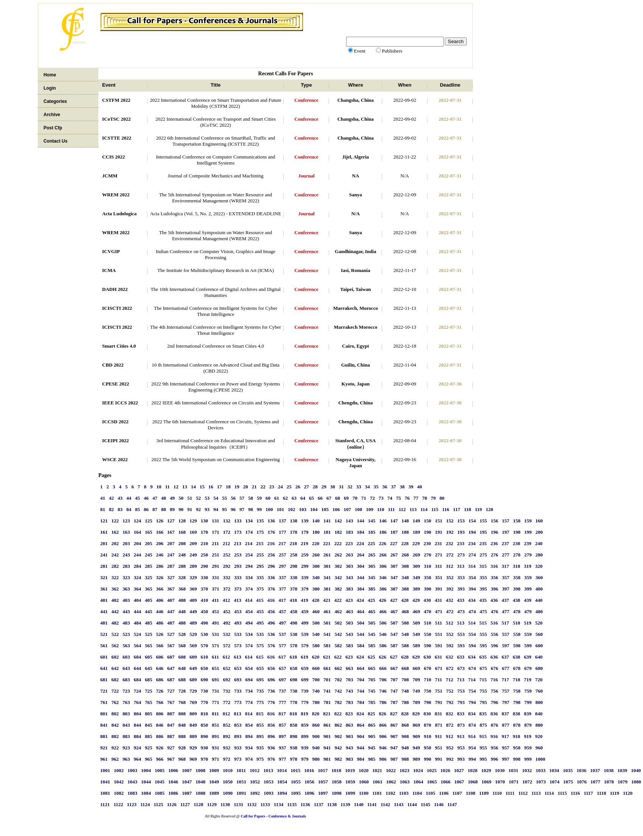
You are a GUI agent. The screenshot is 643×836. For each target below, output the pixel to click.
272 (450, 555)
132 (227, 521)
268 (405, 555)
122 (115, 521)
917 (505, 736)
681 (104, 679)
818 (293, 713)
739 (305, 691)
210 (204, 543)
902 (338, 736)
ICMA (109, 270)
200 (539, 532)
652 (227, 668)
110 (380, 509)
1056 (309, 782)
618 (293, 657)
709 (416, 679)
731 (215, 691)
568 (182, 645)
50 (181, 498)
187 (394, 532)
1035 (568, 770)
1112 (523, 793)
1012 (254, 770)
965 (148, 759)
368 (182, 589)
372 (227, 589)
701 (327, 679)
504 (361, 623)
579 (305, 645)
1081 (105, 793)
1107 (457, 793)
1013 (268, 770)
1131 (238, 804)
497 (282, 623)
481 (104, 623)
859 (305, 725)
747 (394, 691)
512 (450, 623)
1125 (158, 804)
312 (450, 566)
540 (316, 634)
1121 (105, 804)
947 (394, 748)
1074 (554, 782)
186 (383, 532)
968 (182, 759)
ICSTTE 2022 (116, 138)
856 (271, 725)
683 (126, 679)
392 (450, 589)
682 (115, 679)
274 (472, 555)
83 (120, 509)
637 (505, 657)
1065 (432, 782)
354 (472, 577)
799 (528, 702)
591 (439, 645)
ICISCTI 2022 (117, 308)
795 (483, 702)
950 (428, 748)
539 (305, 634)
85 (137, 509)
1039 (622, 770)
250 (204, 555)
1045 (160, 782)
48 (163, 498)
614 (249, 657)
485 (148, 623)
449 (193, 611)
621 (327, 657)
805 (148, 713)
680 (539, 668)
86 (146, 509)
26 (297, 486)
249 (193, 555)
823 (349, 713)
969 (193, 759)
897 (282, 736)
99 (259, 509)
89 (172, 509)
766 (160, 702)
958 (517, 748)
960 (539, 748)
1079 (622, 782)
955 (483, 748)
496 (271, 623)
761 (104, 702)
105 (325, 509)
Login (49, 88)
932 (227, 748)
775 (260, 702)
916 (494, 736)
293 (238, 566)
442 (115, 611)
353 (461, 577)
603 (126, 657)
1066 (445, 782)
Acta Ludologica (119, 213)
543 (349, 634)
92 (198, 509)
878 (517, 725)
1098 (337, 793)
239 (527, 543)
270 (428, 555)
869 (416, 725)
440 (539, 600)
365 (148, 589)
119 (478, 509)
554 (472, 634)
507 (394, 623)
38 (402, 486)
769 (193, 702)
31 (341, 486)
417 (282, 600)
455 (260, 611)
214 (249, 543)
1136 (305, 804)
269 (416, 555)
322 (115, 577)
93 (207, 509)
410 (204, 600)
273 (461, 555)
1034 (554, 770)
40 (419, 486)
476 (495, 611)
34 (367, 486)
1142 (385, 804)
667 (394, 668)
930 (204, 748)
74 (389, 498)
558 (517, 634)
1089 (214, 793)
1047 (187, 782)
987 (394, 759)
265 (372, 555)
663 (349, 668)
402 (115, 600)
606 (160, 657)
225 (371, 543)
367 (171, 589)
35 (376, 486)
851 (215, 725)
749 (416, 691)
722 (115, 691)
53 (207, 498)
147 (394, 521)
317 (505, 566)
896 (271, 736)
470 (428, 611)
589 (416, 645)
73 (381, 498)
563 (126, 645)
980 (316, 759)
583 (349, 645)
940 (316, 748)
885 (148, 736)
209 (193, 543)
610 (204, 657)
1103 (403, 793)
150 (428, 521)
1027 (459, 770)
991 (439, 759)
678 (517, 668)
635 (483, 657)
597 (505, 645)
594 (472, 645)
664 (361, 668)
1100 (363, 793)
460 (316, 611)
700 (316, 679)
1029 (486, 770)
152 (450, 521)
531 (215, 634)
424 (360, 600)
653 (238, 668)
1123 (132, 804)
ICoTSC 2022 (116, 119)
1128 (198, 804)
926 (160, 748)
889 (193, 736)
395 (483, 589)
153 (461, 521)
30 (332, 486)
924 (137, 748)
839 (527, 713)
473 (461, 611)
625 (371, 657)
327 (171, 577)
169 (193, 532)
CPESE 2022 (115, 384)
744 (361, 691)
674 (472, 668)
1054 (282, 782)
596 (495, 645)
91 (189, 509)
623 (349, 657)
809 (193, 713)
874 (472, 725)
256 (271, 555)
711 (438, 679)
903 (349, 736)
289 (193, 566)
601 (104, 657)
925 (148, 748)
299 (305, 566)
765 (148, 702)
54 (215, 498)
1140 (358, 804)
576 (271, 645)
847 (171, 725)
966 (160, 759)
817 (282, 713)
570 (204, 645)
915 (483, 736)
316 (494, 566)
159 (528, 521)
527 (171, 634)
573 (238, 645)
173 (238, 532)
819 (304, 713)
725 (148, 691)
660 (316, 668)
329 (193, 577)
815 (260, 713)
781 (327, 702)
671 (439, 668)
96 (233, 509)
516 (494, 623)
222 (338, 543)
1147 (452, 804)
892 (227, 736)
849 (193, 725)
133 (238, 521)
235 (483, 543)
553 (461, 634)
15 (202, 486)
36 (384, 486)
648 (182, 668)
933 (238, 748)
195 (483, 532)
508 (405, 623)
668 (405, 668)
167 (171, 532)
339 (305, 577)
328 (182, 577)
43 (120, 498)
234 (472, 543)
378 (294, 589)
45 (137, 498)
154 (472, 521)
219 (304, 543)
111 (391, 509)
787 (394, 702)
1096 (309, 793)
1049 (214, 782)
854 (249, 725)
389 (416, 589)
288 (182, 566)
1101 (377, 793)
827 (394, 713)
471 (439, 611)
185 (372, 532)
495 (260, 623)
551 (439, 634)
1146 (438, 804)
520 (539, 623)
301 (327, 566)
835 (483, 713)
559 (528, 634)
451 (215, 611)
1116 (575, 793)
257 (282, 555)
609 (193, 657)
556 (495, 634)
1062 (391, 782)
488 (182, 623)
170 (204, 532)
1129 (211, 804)
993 (461, 759)
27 (306, 486)
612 (226, 657)
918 (516, 736)
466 (383, 611)
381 (327, 589)
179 (305, 532)
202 (115, 543)
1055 (296, 782)
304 (361, 566)
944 (361, 748)
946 (383, 748)
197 (505, 532)
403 (126, 600)
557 (505, 634)
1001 (105, 770)
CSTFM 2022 (116, 100)
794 (472, 702)
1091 (241, 793)
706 (383, 679)
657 (282, 668)
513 (460, 623)
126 (160, 521)
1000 (540, 759)
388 (405, 589)
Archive (51, 114)
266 (383, 555)
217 (282, 543)
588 (405, 645)
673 (461, 668)
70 (355, 498)
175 (260, 532)
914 (472, 736)
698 (294, 679)
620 (316, 657)
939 (305, 748)
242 (115, 555)
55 (224, 498)
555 (483, 634)
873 (461, 725)
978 (294, 759)
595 (483, 645)
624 (360, 657)
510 (428, 623)
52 (198, 498)
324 (137, 577)
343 (349, 577)
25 (289, 486)
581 (327, 645)
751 (439, 691)
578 (294, 645)
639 (527, 657)
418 (293, 600)
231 (438, 543)
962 (115, 759)
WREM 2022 (116, 194)
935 (260, 748)
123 (126, 521)
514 (472, 623)
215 (260, 543)
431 (438, 600)
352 (450, 577)
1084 (146, 793)
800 (539, 702)
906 (383, 736)
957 (505, 748)
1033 (540, 770)
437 (505, 600)
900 (316, 736)
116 (445, 509)
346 (383, 577)
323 (126, 577)
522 (115, 634)
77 (415, 498)
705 (372, 679)
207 (171, 543)
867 (394, 725)
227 (394, 543)
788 (405, 702)
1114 (549, 793)
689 (193, 679)
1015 (295, 770)
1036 (581, 770)
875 (483, 725)
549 (416, 634)
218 (293, 543)
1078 (609, 782)
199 (528, 532)
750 (428, 691)
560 (539, 634)
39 (410, 486)
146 (383, 521)
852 (227, 725)
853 (238, 725)
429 (416, 600)
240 (539, 543)
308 (405, 566)
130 (204, 521)
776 (271, 702)
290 (204, 566)
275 (483, 555)
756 (495, 691)
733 (238, 691)
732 (227, 691)
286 (160, 566)
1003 (132, 770)
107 (347, 509)
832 (450, 713)
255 (260, 555)
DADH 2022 (115, 289)
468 (405, 611)
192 (450, 532)
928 (182, 748)
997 (505, 759)
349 (416, 577)
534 (249, 634)
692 (227, 679)
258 (294, 555)
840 (539, 713)
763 (126, 702)
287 (171, 566)
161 (104, 532)
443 (126, 611)
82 (111, 509)
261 (327, 555)
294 (249, 566)
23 (271, 486)
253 (238, 555)
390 (428, 589)
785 (372, 702)
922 (115, 748)
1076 (582, 782)
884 (137, 736)
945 (372, 748)
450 (204, 611)
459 (305, 611)
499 (305, 623)
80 (442, 498)
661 (327, 668)
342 (338, 577)
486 (160, 623)
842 (115, 725)
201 (104, 543)
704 (361, 679)
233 (460, 543)
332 (227, 577)
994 (472, 759)
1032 (527, 770)
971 (215, 759)
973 (238, 759)
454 (249, 611)
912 (450, 736)
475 (483, 611)
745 (372, 691)
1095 (296, 793)
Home (49, 75)
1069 (486, 782)
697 (282, 679)
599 (528, 645)
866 (383, 725)
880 (539, 725)
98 (250, 509)
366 (160, 589)
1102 (390, 793)
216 (271, 543)
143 (349, 521)
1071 (514, 782)
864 (361, 725)
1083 (132, 793)
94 (215, 509)
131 (215, 521)
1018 (336, 770)
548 (405, 634)
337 (282, 577)
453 (238, 611)
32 (350, 486)
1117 (588, 793)
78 (424, 498)
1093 (268, 793)
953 (461, 748)
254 (249, 555)
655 (260, 668)
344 (361, 577)
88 (163, 509)
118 (467, 509)
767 (171, 702)
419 (304, 600)
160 (539, 521)
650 (204, 668)
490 (204, 623)
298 (294, 566)
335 (260, 577)
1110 (497, 793)
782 (338, 702)
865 (372, 725)
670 (428, 668)
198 (517, 532)
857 (282, 725)
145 (372, 521)
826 (383, 713)
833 (460, 713)
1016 (309, 770)
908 (405, 736)
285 (148, 566)
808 (182, 713)
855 (260, 725)
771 (215, 702)
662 (338, 668)
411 (215, 600)
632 (450, 657)
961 (104, 759)
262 (338, 555)
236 (494, 543)
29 (324, 486)
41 (102, 498)
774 (249, 702)
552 (450, 634)
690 (204, 679)
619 (304, 657)
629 (416, 657)
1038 (608, 770)
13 (184, 486)
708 (405, 679)
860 (316, 725)
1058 (337, 782)
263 (349, 555)
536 (271, 634)
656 (271, 668)
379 (305, 589)
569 (193, 645)
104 (314, 509)
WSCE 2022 (115, 459)
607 (171, 657)
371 (215, 589)
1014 (282, 770)
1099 (350, 793)
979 (305, 759)
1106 (444, 793)
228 (405, 543)
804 (137, 713)
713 (460, 679)
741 (327, 691)
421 (327, 600)
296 (271, 566)
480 (539, 611)
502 (338, 623)
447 (171, 611)
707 (394, 679)
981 (327, 759)
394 (472, 589)
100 (269, 509)
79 (433, 498)
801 (104, 713)
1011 (241, 770)
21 (254, 486)
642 (115, 668)
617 (282, 657)
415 (260, 600)
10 (159, 486)
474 (472, 611)
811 (215, 713)
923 (126, 748)
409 (193, 600)
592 (450, 645)
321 (104, 577)
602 (115, 657)
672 (450, 668)
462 (338, 611)
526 (160, 634)
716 (494, 679)
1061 (377, 782)
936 (271, 748)
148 (405, 521)
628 (405, 657)
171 (215, 532)
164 (137, 532)
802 (115, 713)
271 (439, 555)
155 (483, 521)
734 (249, 691)
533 (238, 634)
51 (189, 498)
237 (505, 543)
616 (271, 657)
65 (311, 498)
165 (148, 532)
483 (126, 623)
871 (439, 725)
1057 (323, 782)
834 (472, 713)
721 (104, 691)
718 (516, 679)
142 (338, 521)
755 (483, 691)
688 (182, 679)
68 (337, 498)
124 (137, 521)
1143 (399, 804)
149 (416, 521)
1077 (595, 782)
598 (517, 645)
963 (126, 759)
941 (327, 748)
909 (416, 736)
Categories (55, 101)
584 (361, 645)
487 (171, 623)
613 (237, 657)
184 (361, 532)
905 (372, 736)
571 (215, 645)
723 (126, 691)
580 (316, 645)
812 (226, 713)
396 (495, 589)
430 (427, 600)
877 (505, 725)
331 (215, 577)
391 (439, 589)
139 (305, 521)
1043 (132, 782)
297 (282, 566)
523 (126, 634)
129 (193, 521)
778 (294, 702)
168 (182, 532)
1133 (265, 804)
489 (193, 623)
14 (193, 486)
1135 (292, 804)
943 (349, 748)
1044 (146, 782)
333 (238, 577)
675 (483, 668)
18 (228, 486)
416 (271, 600)
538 (294, 634)
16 (210, 486)
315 (483, 566)
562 (115, 645)
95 (224, 509)
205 (148, 543)
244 (137, 555)
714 (472, 679)
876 (495, 725)
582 (338, 645)
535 (260, 634)
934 (249, 748)
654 (249, 668)
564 (137, 645)
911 (438, 736)
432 (450, 600)
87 (154, 509)
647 (171, 668)
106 (336, 509)
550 (428, 634)
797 (505, 702)
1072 (527, 782)
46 (146, 498)
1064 (418, 782)
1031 (513, 770)
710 (428, 679)
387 (394, 589)
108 (358, 509)
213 (237, 543)
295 (260, 566)
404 (137, 600)
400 (539, 589)
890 (204, 736)
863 (349, 725)
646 (160, 668)
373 (238, 589)
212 (226, 543)
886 (160, 736)
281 (104, 566)
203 (126, 543)
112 (402, 509)
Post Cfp (52, 128)
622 (338, 657)
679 (528, 668)
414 (249, 600)
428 (405, 600)
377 (282, 589)
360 (539, 577)
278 (517, 555)
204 (137, 543)
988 (405, 759)
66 (320, 498)
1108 (470, 793)
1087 (187, 793)
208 (182, 543)
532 (227, 634)
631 (438, 657)
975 (260, 759)
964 (137, 759)
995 (483, 759)
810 (204, 713)
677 (505, 668)
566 (160, 645)
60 (268, 498)
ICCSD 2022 (115, 421)
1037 (595, 770)
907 (394, 736)
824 (360, 713)
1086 (173, 793)
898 (294, 736)
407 (171, 600)
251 (215, 555)
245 (148, 555)
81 (102, 509)
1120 (627, 793)
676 (495, 668)
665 (372, 668)
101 (280, 509)
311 (438, 566)
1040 (636, 770)
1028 (472, 770)
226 (383, 543)
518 (516, 623)
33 (358, 486)
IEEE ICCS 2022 (120, 403)
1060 (364, 782)
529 (193, 634)
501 (327, 623)
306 (383, 566)
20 (245, 486)
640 (539, 657)
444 (137, 611)
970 (204, 759)
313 (460, 566)
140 (316, 521)
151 (439, 521)
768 (182, 702)
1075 (568, 782)
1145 (425, 804)
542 (338, 634)
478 (517, 611)
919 (527, 736)
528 (182, 634)
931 (215, 748)
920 (539, 736)
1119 (614, 793)
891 (215, 736)
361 (104, 589)
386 (383, 589)
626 (383, 657)
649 (193, 668)
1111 (510, 793)
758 (517, 691)
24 (280, 486)
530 (204, 634)
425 (371, 600)
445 (148, 611)
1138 (332, 804)
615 (260, 657)
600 (539, 645)
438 (516, 600)
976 (271, 759)
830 (427, 713)
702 (338, 679)
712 (450, 679)
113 (413, 509)
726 (160, 691)
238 (516, 543)
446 (160, 611)
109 (370, 509)
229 (416, 543)
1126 (171, 804)
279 (528, 555)
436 (494, 600)
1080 (636, 782)
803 (126, 713)
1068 (473, 782)
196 (495, 532)
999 (528, 759)
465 (372, 611)
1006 (173, 770)
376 (271, 589)
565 (148, 645)
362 (115, 589)
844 (137, 725)
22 (263, 486)
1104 (417, 793)
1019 (350, 770)
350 (428, 577)
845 (148, 725)
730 (204, 691)
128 (182, 521)
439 (527, 600)
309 (416, 566)
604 (137, 657)
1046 (173, 782)
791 (439, 702)
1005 (160, 770)
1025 (431, 770)
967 (171, 759)
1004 (146, 770)
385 (372, 589)
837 (505, 713)
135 (260, 521)
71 (363, 498)
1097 (323, 793)
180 (316, 532)
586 (383, 645)
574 (249, 645)
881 (104, 736)
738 (294, 691)
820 (316, 713)
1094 (282, 793)
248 (182, 555)
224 (360, 543)
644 (137, 668)
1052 (255, 782)
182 (338, 532)
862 (338, 725)
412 (226, 600)
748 (405, 691)
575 (260, 645)
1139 (345, 804)
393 (461, 589)
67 (328, 498)
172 (227, 532)
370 (204, 589)
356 (495, 577)
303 (349, 566)
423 (349, 600)
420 (316, 600)
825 (371, 713)
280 (539, 555)
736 (271, 691)
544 (361, 634)
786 (383, 702)
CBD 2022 (113, 365)
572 (227, 645)
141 (327, 521)
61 (276, 498)
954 (472, 748)
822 (338, 713)
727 (171, 691)
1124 (145, 804)
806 (160, 713)
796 (495, 702)
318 (516, 566)
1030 (500, 770)
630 (427, 657)
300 (316, 566)
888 (182, 736)
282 (115, 566)
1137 (318, 804)
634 (472, 657)
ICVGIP (111, 251)
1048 (200, 782)
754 (472, 691)
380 (316, 589)
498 (294, 623)
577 (282, 645)
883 (126, 736)
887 (171, 736)
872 (450, 725)
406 (160, 600)
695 (260, 679)
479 (528, 611)
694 (249, 679)
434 (472, 600)
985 (372, 759)
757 (505, 691)
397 (505, 589)
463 (349, 611)
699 (305, 679)
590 (428, 645)
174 (249, 532)
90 (181, 509)
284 (137, 566)
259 (305, 555)
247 (171, 555)
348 (405, 577)
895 (260, 736)
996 (495, 759)
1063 (405, 782)
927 (171, 748)
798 (517, 702)
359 (528, 577)
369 (193, 589)
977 (282, 759)
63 (294, 498)
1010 (228, 770)
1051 (241, 782)
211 (215, 543)
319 (527, 566)
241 (104, 555)
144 (361, 521)
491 (215, 623)
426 (383, 600)
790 (428, 702)
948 (405, 748)
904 (361, 736)
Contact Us (55, 141)
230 (427, 543)
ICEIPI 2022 (115, 440)
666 (383, 668)
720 (539, 679)
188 (405, 532)
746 (383, 691)
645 (148, 668)
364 (137, 589)
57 (241, 498)
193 (461, 532)
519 (527, 623)
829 (416, 713)
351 (439, 577)
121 (104, 521)
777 (282, 702)
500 (316, 623)
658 (294, 668)
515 (483, 623)
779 (305, 702)
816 (271, 713)
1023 (404, 770)
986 (383, 759)
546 (383, 634)
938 (294, 748)
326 (160, 577)
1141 (372, 804)
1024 (418, 770)
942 (338, 748)
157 (505, 521)
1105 (430, 793)
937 (282, 748)
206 (160, 543)
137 (282, 521)
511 (438, 623)
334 (249, 577)
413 (237, 600)
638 (516, 657)
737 (282, 691)
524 (137, 634)
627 (394, 657)
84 (128, 509)
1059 (350, 782)
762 (115, 702)
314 (472, 566)
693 (238, 679)
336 (271, 577)
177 (282, 532)
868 (405, 725)
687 (171, 679)
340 (316, 577)
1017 (323, 770)
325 (148, 577)
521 (104, 634)
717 (505, 679)
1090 (228, 793)
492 (227, 623)
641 (104, 668)
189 (416, 532)
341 (327, 577)
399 (528, 589)
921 (104, 748)
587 (394, 645)
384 (361, 589)
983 (349, 759)
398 (517, 589)
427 (394, 600)
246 (160, 555)
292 (227, 566)
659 (305, 668)
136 (271, 521)
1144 (412, 804)
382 (338, 589)
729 (193, 691)
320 (539, 566)
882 (115, 736)
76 (407, 498)
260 (316, 555)
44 (128, 498)
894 (249, 736)
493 (238, 623)
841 (104, 725)
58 (250, 498)
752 (450, 691)
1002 (119, 770)
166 (160, 532)
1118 (601, 793)
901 (327, 736)
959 (528, 748)
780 (316, 702)
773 (238, 702)
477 (505, 611)
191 (439, 532)
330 (204, 577)
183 (349, 532)
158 (517, 521)
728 (182, 691)
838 (516, 713)
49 (172, 498)
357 (505, 577)
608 (182, 657)
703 (349, 679)
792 (450, 702)
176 (271, 532)
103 (303, 509)
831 (438, 713)
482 (115, 623)
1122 (118, 804)
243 (126, 555)
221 (327, 543)
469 (416, 611)
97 (241, 509)
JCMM (109, 176)
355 (483, 577)
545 (372, 634)
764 (137, 702)
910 (428, 736)
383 (349, 589)
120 (489, 509)
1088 (200, 793)
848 (182, 725)
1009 (214, 770)
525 (148, 634)
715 (483, 679)
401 (104, 600)
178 (294, 532)
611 (215, 657)
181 (327, 532)
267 (394, 555)
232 (450, 543)
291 (215, 566)
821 (327, 713)
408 (182, 600)
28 (315, 486)
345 (372, 577)
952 (450, 748)
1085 (160, 793)
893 (238, 736)
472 (450, 611)
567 (171, 645)
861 (327, 725)
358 (517, 577)
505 (372, 623)
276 (495, 555)
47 (154, 498)
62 (285, 498)
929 (193, 748)
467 (394, 611)
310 (428, 566)
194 (472, 532)
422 (338, 600)
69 (346, 498)
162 (115, 532)
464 (361, 611)
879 (528, 725)
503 (349, 623)
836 (494, 713)
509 (416, 623)
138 (294, 521)
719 (527, 679)
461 (327, 611)
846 (160, 725)
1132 (251, 804)
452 (227, 611)
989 (416, 759)
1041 (105, 782)
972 (227, 759)
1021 (377, 770)
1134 (278, 804)
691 (215, 679)
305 (372, 566)
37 (393, 486)
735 (260, 691)
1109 (484, 793)
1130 (225, 804)
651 (215, 668)
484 (137, 623)
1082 (119, 793)
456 (271, 611)
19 (237, 486)
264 (361, 555)
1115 (562, 793)
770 (204, 702)
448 (182, 611)
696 (271, 679)
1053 (268, 782)
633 (460, 657)
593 (461, 645)
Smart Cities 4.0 (119, 346)
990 (428, 759)
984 (361, 759)
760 (539, 691)
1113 (536, 793)
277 (505, 555)
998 (517, 759)
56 (233, 498)
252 (227, 555)
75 (398, 498)
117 (456, 509)
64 (302, 498)
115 (434, 509)
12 (176, 486)
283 (126, 566)
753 (461, 691)
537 (282, 634)
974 (249, 759)
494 (249, 623)
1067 (459, 782)
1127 (185, 804)
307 (394, 566)
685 (148, 679)
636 (494, 657)
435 (483, 600)
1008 (200, 770)
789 (416, 702)
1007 (187, 770)
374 (249, 589)
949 (416, 748)
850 (204, 725)
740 (316, 691)
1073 (541, 782)
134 (249, 521)
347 (394, 577)
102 (291, 509)
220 (316, 543)
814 (249, 713)
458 (294, 611)
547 (394, 634)
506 (383, 623)
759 (528, 691)
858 (294, 725)
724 (137, 691)
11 (167, 486)
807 (171, 713)
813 (237, 713)
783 (349, 702)
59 (259, 498)
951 (439, 748)
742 (338, 691)
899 (305, 736)
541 (327, 634)
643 (126, 668)
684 (137, 679)
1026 (445, 770)
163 (126, 532)
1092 (255, 793)
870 (428, 725)
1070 (500, 782)
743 (349, 691)
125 (148, 521)
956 (495, 748)
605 (148, 657)
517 (505, 623)
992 (450, 759)
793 (461, 702)
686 (160, 679)
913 (460, 736)
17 (219, 486)
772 (227, 702)
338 (294, 577)
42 (111, 498)
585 (372, 645)
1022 (391, 770)
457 (282, 611)
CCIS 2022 (113, 157)
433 (460, 600)
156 (495, 521)
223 (349, 543)
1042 (119, 782)
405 (148, 600)
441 (104, 611)
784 (361, 702)
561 (104, 645)
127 (171, 521)
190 (428, 532)
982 (338, 759)
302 (338, 566)
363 (126, 589)
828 (405, 713)
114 (423, 509)
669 (416, 668)
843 (126, 725)
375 (260, 589)
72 (372, 498)
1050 (228, 782)
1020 (363, 770)
